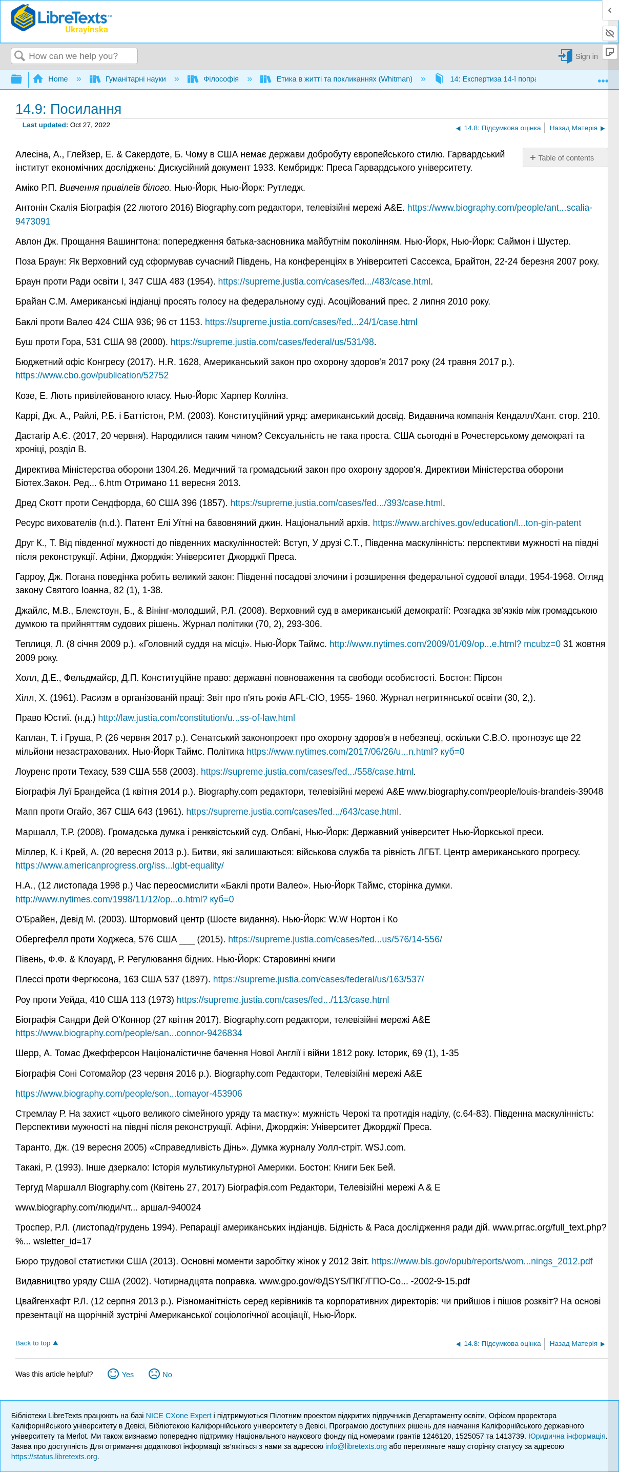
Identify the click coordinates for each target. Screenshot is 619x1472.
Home (51, 79)
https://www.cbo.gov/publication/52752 (92, 375)
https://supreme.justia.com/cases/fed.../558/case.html (307, 772)
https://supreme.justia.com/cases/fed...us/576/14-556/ (335, 939)
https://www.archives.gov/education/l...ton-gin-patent (477, 523)
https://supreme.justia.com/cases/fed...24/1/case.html (311, 322)
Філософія (214, 79)
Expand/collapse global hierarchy (23, 79)
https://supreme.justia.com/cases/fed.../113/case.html (283, 1000)
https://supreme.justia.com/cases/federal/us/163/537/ (318, 979)
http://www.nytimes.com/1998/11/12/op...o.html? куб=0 (124, 899)
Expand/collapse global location (603, 77)
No (167, 1374)
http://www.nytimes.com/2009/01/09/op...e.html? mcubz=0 (445, 644)
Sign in (586, 56)
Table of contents (566, 158)
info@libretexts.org (356, 1446)
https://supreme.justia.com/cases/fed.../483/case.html (324, 281)
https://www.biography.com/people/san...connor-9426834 (128, 1033)
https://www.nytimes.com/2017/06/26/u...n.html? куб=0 (355, 752)
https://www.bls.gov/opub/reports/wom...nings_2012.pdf (482, 1261)
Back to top (32, 1343)
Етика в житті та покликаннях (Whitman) (337, 79)
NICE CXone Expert (180, 1415)
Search (20, 57)
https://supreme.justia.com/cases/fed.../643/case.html (293, 811)
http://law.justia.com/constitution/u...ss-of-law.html (196, 718)
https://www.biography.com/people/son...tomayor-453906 (128, 1093)
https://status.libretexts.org (54, 1457)
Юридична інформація (567, 1436)
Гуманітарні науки (129, 79)
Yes (128, 1374)
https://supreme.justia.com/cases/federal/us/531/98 (272, 342)
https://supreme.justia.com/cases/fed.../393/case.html (336, 503)
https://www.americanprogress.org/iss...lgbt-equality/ (119, 865)
